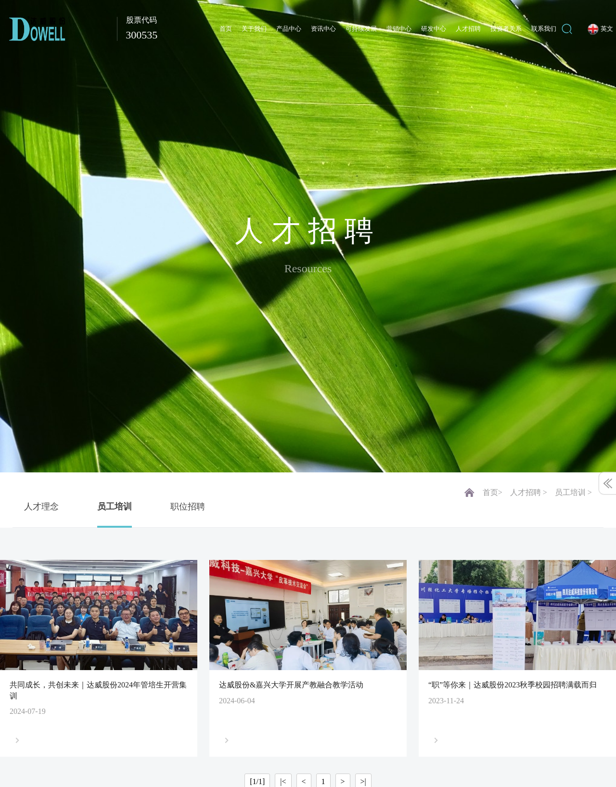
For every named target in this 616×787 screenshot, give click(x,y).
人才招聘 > (528, 492)
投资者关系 (506, 28)
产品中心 (288, 28)
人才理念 (41, 506)
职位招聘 (187, 506)
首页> (492, 492)
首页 (225, 28)
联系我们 (543, 28)
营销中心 (398, 28)
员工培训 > (573, 492)
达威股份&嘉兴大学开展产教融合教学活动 (291, 685)
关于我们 (254, 28)
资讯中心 (323, 28)
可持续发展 (361, 28)
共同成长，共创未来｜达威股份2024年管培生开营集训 (98, 690)
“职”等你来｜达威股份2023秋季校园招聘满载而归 (512, 685)
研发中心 (433, 28)
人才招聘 (468, 28)
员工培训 (114, 506)
